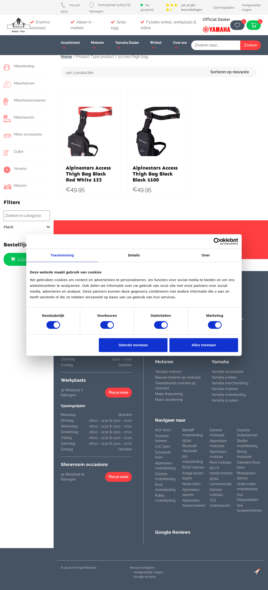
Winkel (155, 45)
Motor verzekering (169, 400)
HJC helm (162, 446)
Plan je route (118, 392)
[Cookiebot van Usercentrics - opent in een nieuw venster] (217, 241)
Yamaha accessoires (228, 372)
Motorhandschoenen (25, 101)
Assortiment (70, 45)
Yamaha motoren (168, 372)
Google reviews (145, 577)
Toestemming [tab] (62, 255)
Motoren (97, 45)
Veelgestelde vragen (148, 572)
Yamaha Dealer (127, 45)
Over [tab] (206, 255)
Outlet (13, 152)
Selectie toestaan (133, 345)
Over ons (180, 45)
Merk (27, 227)
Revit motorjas (220, 462)
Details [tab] (134, 255)
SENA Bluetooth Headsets (189, 446)
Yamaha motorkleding (229, 395)
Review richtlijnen (142, 567)
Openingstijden (223, 7)
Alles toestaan (204, 345)
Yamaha (15, 169)
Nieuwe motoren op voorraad (178, 377)
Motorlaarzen (19, 118)
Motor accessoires (23, 135)
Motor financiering (169, 394)
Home (66, 56)
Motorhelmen (19, 84)
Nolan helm (191, 484)
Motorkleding (19, 67)
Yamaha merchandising (230, 383)
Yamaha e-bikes (224, 377)
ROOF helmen (193, 467)
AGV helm (163, 430)
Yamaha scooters (225, 400)
